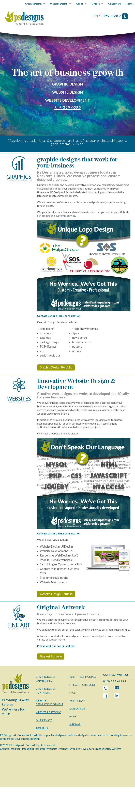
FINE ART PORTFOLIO (82, 684)
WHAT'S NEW (77, 700)
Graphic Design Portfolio (55, 367)
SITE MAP (75, 724)
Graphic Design (33, 3)
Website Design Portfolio (56, 594)
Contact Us (114, 3)
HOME (73, 716)
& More (96, 3)
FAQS (72, 692)
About (79, 3)
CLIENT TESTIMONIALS (82, 676)
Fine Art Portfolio (50, 656)
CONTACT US (77, 708)
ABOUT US (42, 728)
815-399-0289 (67, 107)
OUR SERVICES (44, 720)
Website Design (59, 3)
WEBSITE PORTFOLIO (48, 712)
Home (129, 3)
